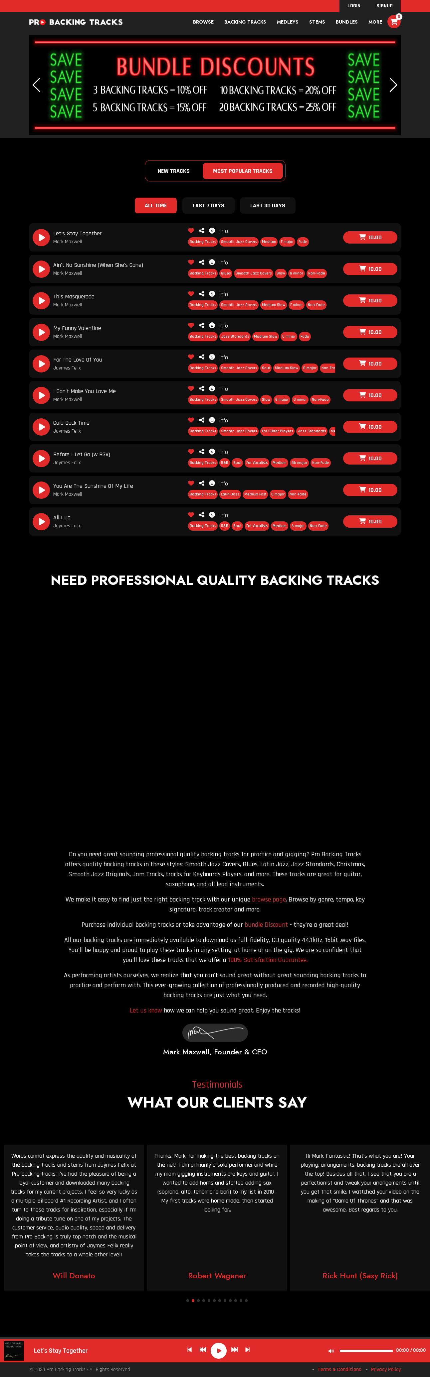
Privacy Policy (386, 1369)
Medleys (288, 22)
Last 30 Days (267, 205)
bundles (347, 22)
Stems (317, 22)
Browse (203, 22)
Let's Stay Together (61, 1350)
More (375, 22)
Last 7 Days (208, 205)
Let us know (146, 1010)
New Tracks (174, 171)
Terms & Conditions (339, 1369)
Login (353, 5)
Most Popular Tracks (243, 171)
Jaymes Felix (67, 368)
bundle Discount (266, 924)
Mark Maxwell (67, 241)
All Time (156, 205)
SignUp (384, 5)
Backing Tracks (245, 22)
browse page (269, 899)
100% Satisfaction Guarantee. (268, 960)
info (218, 231)
